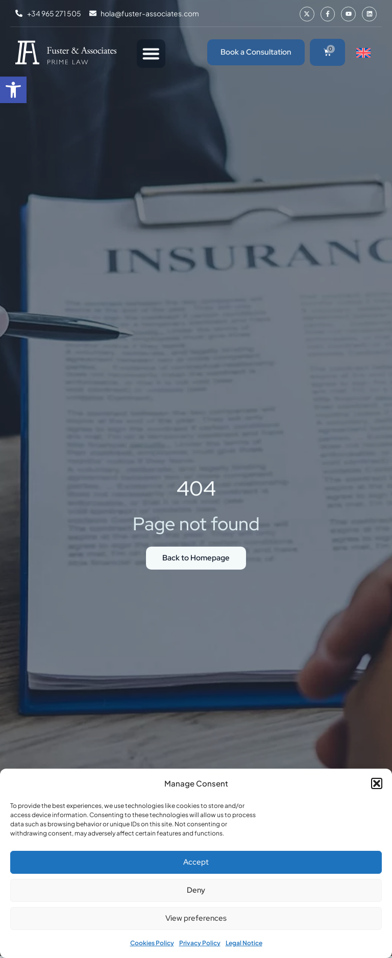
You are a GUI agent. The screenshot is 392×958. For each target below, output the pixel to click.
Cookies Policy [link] (152, 943)
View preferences (196, 918)
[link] (13, 90)
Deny (196, 890)
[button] (377, 783)
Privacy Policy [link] (199, 943)
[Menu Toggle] (151, 53)
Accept (196, 862)
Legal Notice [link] (244, 943)
